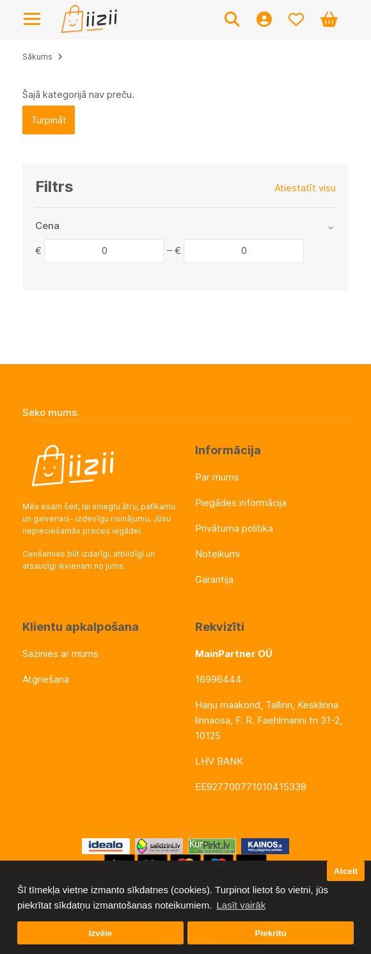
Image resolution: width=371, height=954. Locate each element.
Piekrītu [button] (271, 933)
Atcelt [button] (346, 871)
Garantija (214, 579)
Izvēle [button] (100, 933)
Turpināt (49, 120)
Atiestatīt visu (305, 188)
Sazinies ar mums (60, 654)
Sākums (37, 56)
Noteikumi (217, 554)
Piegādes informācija (241, 503)
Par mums (217, 477)
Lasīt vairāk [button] (240, 905)
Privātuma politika (234, 528)
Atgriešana (45, 679)
